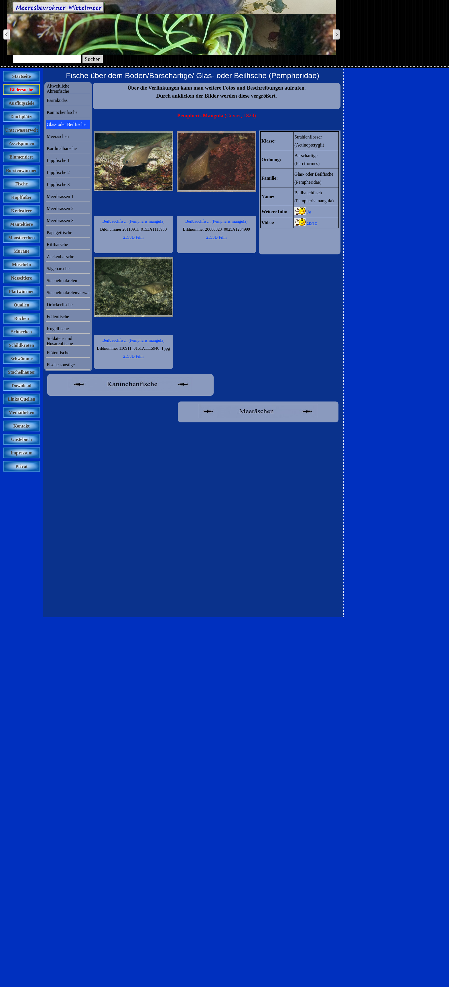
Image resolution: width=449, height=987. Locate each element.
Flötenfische (58, 352)
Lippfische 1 (58, 160)
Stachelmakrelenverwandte (71, 292)
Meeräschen (58, 136)
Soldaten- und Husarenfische (60, 341)
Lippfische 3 (58, 184)
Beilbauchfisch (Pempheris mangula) (216, 221)
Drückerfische (60, 304)
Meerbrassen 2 (60, 208)
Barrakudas (57, 100)
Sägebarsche (58, 268)
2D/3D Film (216, 237)
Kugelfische (58, 328)
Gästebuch (21, 439)
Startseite (21, 76)
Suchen (93, 59)
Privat (21, 466)
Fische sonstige (61, 364)
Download (21, 385)
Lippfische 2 (58, 172)
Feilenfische (58, 316)
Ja (309, 212)
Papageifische (59, 232)
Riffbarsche (57, 244)
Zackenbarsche (60, 256)
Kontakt (21, 426)
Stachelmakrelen (62, 280)
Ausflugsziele (21, 103)
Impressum (21, 452)
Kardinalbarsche (62, 148)
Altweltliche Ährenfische (58, 89)
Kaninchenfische (62, 112)
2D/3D (312, 223)
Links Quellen (21, 399)
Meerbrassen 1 (60, 196)
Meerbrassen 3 (60, 220)
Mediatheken (21, 412)
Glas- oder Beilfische (66, 124)
